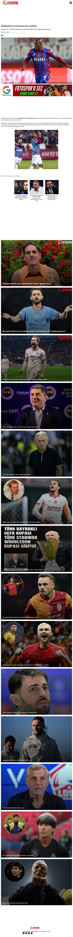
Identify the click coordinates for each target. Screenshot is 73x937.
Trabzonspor (9, 24)
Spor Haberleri (3, 24)
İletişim (28, 931)
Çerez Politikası (43, 931)
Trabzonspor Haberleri (5, 32)
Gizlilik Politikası (34, 931)
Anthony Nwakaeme (11, 176)
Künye (24, 931)
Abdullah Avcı (4, 176)
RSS (48, 931)
